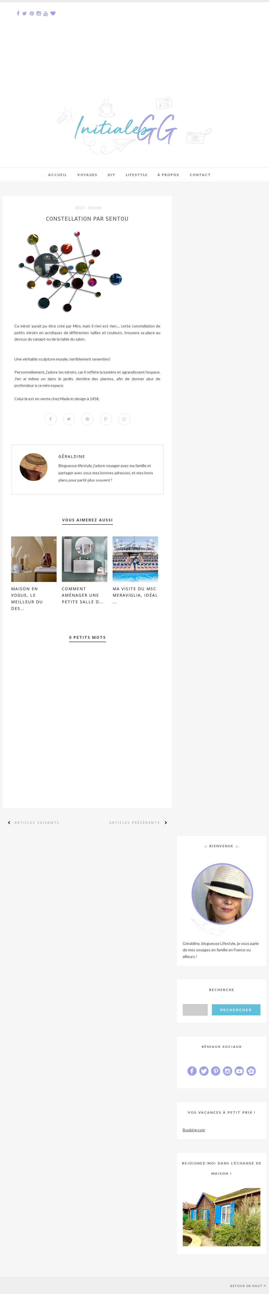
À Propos (168, 175)
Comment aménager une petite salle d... (82, 595)
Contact (200, 175)
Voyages (87, 175)
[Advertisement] (134, 41)
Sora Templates (41, 1285)
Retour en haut (248, 1286)
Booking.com (194, 1129)
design (95, 208)
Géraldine (72, 456)
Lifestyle (137, 175)
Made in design (73, 398)
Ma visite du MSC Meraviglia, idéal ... (135, 595)
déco (80, 208)
